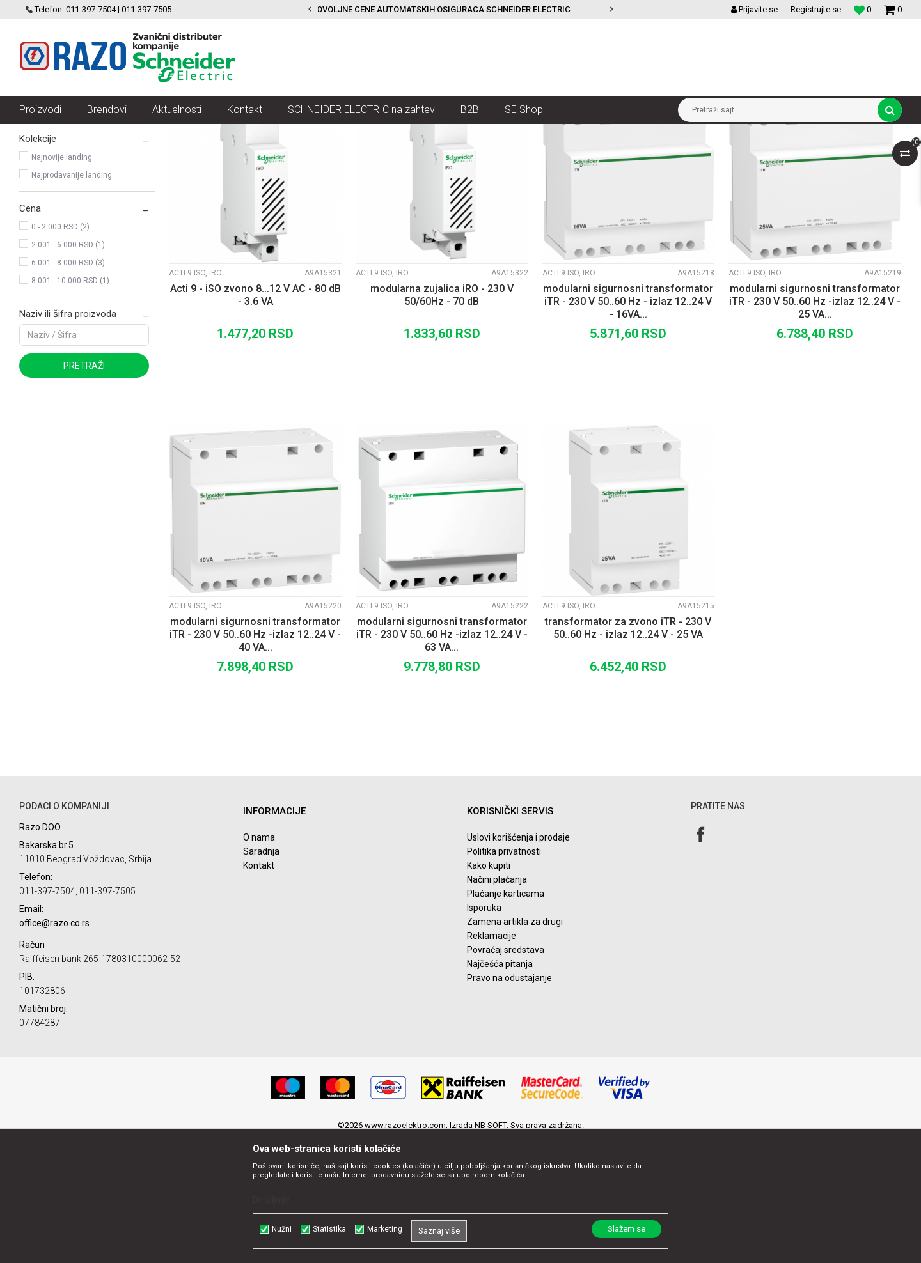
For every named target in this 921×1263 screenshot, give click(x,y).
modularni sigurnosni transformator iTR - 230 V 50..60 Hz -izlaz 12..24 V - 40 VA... (255, 758)
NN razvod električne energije (159, 133)
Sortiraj (565, 157)
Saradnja (261, 975)
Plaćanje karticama (505, 1017)
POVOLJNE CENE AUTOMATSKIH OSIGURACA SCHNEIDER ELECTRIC (460, 9)
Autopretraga (510, 157)
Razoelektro (40, 133)
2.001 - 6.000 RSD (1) (68, 368)
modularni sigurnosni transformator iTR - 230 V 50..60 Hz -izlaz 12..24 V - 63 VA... (442, 758)
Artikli (85, 133)
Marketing (384, 1229)
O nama (259, 961)
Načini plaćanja (497, 1003)
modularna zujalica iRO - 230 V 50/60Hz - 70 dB (442, 419)
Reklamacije (491, 1060)
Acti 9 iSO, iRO (51, 207)
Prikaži (768, 157)
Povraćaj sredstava (505, 1074)
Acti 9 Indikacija (425, 133)
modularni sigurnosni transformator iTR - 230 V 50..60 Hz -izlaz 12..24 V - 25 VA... (815, 425)
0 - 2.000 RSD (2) (60, 350)
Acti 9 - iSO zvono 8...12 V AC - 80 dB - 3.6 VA (255, 419)
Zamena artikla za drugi (515, 1046)
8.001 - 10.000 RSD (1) (70, 404)
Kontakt (258, 989)
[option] (461, 9)
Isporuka (484, 1032)
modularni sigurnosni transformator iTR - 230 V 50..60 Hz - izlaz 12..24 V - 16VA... (628, 425)
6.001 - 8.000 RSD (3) (68, 386)
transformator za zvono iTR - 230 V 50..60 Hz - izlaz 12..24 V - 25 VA (628, 752)
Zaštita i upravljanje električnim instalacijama (304, 133)
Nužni (282, 1229)
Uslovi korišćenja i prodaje (518, 961)
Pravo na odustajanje (509, 1102)
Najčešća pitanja (500, 1088)
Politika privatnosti (504, 975)
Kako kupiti (488, 989)
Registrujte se (816, 9)
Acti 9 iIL (43, 189)
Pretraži (84, 489)
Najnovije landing (61, 281)
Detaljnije (271, 1199)
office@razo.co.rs (54, 1047)
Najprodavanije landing (71, 299)
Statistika (329, 1229)
